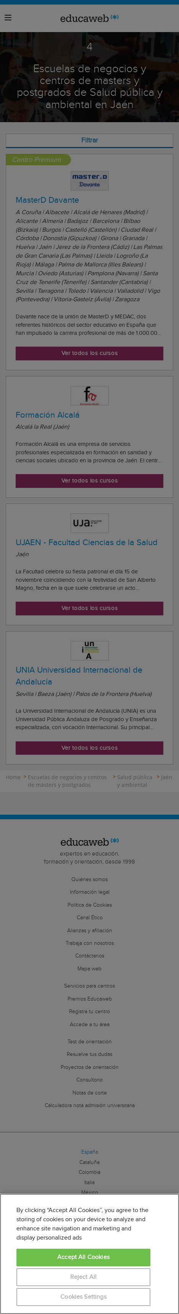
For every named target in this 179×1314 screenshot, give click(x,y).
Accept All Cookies (83, 1257)
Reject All (83, 1277)
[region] (89, 1254)
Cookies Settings (83, 1297)
